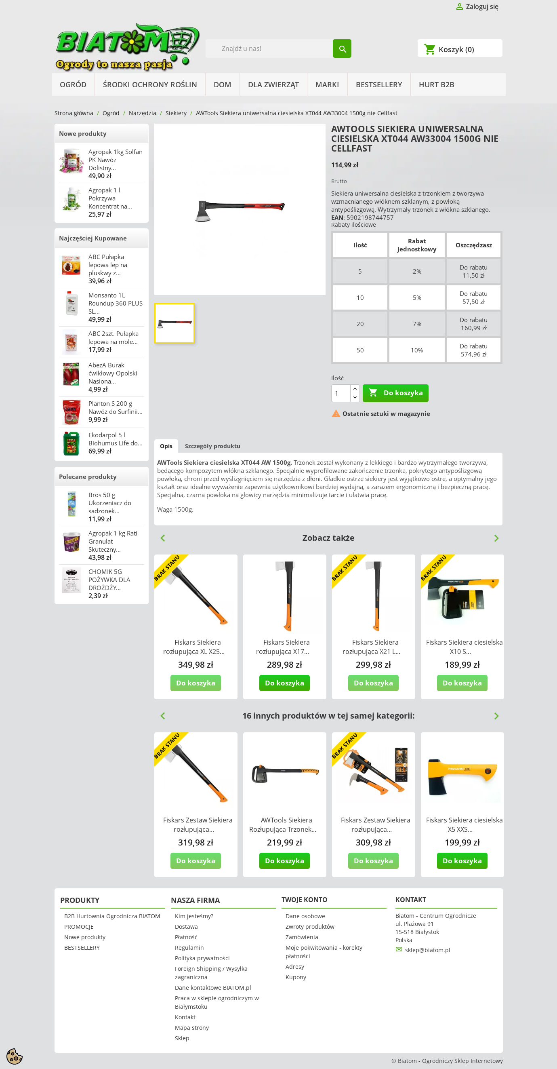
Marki (327, 84)
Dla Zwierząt (273, 84)
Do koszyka (395, 393)
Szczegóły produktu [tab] (212, 446)
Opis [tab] (166, 446)
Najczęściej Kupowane (93, 238)
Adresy (295, 966)
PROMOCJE (79, 926)
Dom (222, 84)
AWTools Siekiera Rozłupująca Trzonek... (282, 825)
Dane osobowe (305, 916)
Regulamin (189, 947)
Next (493, 535)
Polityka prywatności (202, 958)
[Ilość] (341, 393)
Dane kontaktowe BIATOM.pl (213, 987)
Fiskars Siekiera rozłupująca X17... (283, 647)
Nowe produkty (83, 133)
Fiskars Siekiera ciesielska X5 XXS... (464, 825)
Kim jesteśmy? (194, 916)
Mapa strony (192, 1027)
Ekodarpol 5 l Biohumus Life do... (115, 439)
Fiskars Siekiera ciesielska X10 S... (464, 647)
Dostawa (186, 926)
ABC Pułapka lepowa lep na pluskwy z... (107, 265)
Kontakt (185, 1017)
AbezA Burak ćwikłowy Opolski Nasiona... (112, 373)
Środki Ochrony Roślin (150, 84)
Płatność (186, 937)
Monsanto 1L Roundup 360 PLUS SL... (115, 303)
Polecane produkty (88, 476)
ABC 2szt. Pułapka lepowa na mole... (113, 337)
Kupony (296, 977)
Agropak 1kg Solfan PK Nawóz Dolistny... (115, 160)
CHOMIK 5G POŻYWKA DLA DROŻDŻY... (109, 579)
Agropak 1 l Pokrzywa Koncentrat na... (110, 198)
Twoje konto (305, 899)
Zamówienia (302, 937)
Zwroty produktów (310, 926)
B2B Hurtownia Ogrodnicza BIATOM (112, 916)
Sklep (182, 1038)
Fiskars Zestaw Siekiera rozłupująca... (198, 825)
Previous (160, 535)
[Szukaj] (278, 48)
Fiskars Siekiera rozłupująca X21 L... (371, 647)
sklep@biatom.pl (427, 950)
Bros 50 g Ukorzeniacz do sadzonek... (109, 503)
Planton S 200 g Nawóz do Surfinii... (115, 407)
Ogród (73, 84)
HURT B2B (436, 84)
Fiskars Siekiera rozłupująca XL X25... (194, 647)
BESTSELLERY (379, 84)
